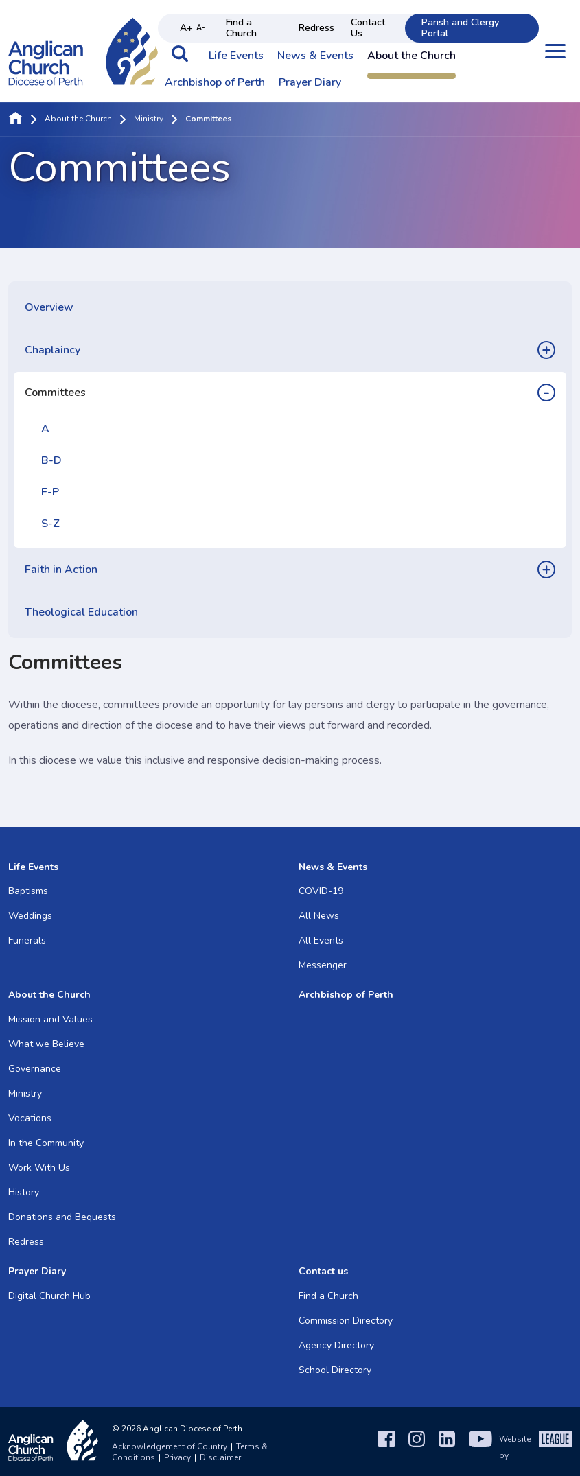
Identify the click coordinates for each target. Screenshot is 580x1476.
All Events (321, 940)
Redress (316, 27)
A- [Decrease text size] (200, 28)
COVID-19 (321, 891)
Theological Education (81, 612)
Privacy (177, 1457)
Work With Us (39, 1167)
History (23, 1192)
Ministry (148, 119)
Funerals (27, 940)
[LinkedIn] (447, 1447)
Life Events (236, 56)
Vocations (29, 1118)
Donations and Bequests (62, 1216)
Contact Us (368, 28)
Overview (49, 307)
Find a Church (241, 28)
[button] (180, 60)
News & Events (315, 56)
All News (319, 915)
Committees (55, 392)
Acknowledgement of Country (169, 1446)
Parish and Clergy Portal (460, 28)
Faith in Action (61, 569)
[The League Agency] (555, 1447)
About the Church (411, 56)
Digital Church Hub (49, 1295)
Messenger (323, 965)
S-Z (50, 523)
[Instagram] (416, 1447)
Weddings (30, 915)
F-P (50, 492)
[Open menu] (555, 51)
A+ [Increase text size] (186, 27)
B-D (51, 460)
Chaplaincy (52, 350)
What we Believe (46, 1044)
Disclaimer (220, 1457)
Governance (34, 1068)
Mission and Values (50, 1019)
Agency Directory (336, 1345)
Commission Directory (346, 1320)
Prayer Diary (310, 83)
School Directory (335, 1370)
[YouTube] (480, 1447)
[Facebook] (386, 1447)
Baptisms (28, 891)
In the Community (46, 1142)
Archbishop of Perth (215, 83)
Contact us (323, 1271)
